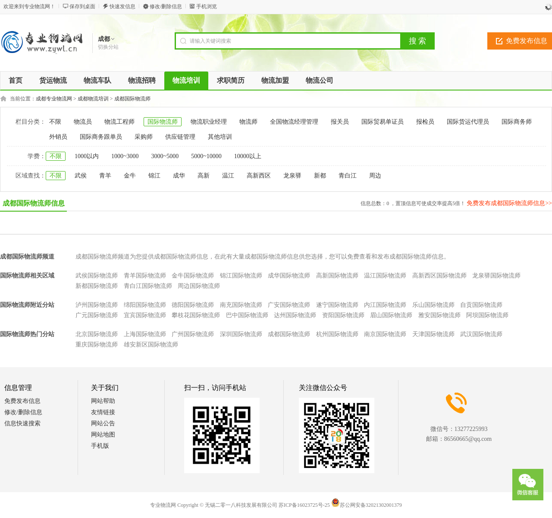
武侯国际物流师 (96, 275)
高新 (204, 175)
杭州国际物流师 (337, 334)
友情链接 (103, 412)
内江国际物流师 (385, 305)
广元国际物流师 (96, 315)
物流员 (83, 122)
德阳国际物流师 (193, 305)
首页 (15, 80)
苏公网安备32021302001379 (366, 505)
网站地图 (103, 434)
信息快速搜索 (22, 423)
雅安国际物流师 (439, 315)
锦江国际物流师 (241, 275)
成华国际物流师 (289, 275)
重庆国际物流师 (96, 344)
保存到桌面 (82, 6)
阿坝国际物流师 (487, 315)
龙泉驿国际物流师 (496, 275)
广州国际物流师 (193, 334)
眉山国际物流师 (391, 315)
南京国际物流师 (385, 334)
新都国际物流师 (96, 286)
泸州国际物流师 (96, 305)
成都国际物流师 (132, 99)
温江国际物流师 (385, 275)
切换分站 (108, 47)
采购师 (144, 137)
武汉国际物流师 (481, 334)
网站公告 (103, 423)
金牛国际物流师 (193, 275)
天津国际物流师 (433, 334)
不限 (55, 122)
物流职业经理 (209, 122)
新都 (320, 175)
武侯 (81, 175)
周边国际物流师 (199, 286)
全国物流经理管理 (294, 122)
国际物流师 (162, 122)
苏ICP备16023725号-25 (304, 505)
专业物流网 (163, 505)
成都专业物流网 (54, 99)
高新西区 (259, 175)
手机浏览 (206, 6)
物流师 (248, 122)
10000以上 (247, 156)
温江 (228, 175)
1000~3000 (125, 156)
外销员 (58, 137)
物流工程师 (119, 122)
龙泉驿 (292, 175)
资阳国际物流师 (343, 315)
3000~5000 (165, 156)
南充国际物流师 (241, 305)
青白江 (348, 175)
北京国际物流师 (96, 334)
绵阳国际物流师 (145, 305)
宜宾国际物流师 (145, 315)
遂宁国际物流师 (337, 305)
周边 (375, 175)
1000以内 (87, 156)
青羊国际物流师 (145, 275)
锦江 (154, 175)
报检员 (425, 122)
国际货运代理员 (468, 122)
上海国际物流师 (145, 334)
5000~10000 (206, 156)
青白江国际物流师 (148, 286)
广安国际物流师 (289, 305)
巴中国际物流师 (247, 315)
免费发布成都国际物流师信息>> (509, 203)
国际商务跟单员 (101, 137)
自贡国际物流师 (481, 305)
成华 (179, 175)
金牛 (130, 175)
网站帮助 (103, 401)
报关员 (340, 122)
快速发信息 (122, 6)
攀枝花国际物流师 (196, 315)
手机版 (100, 446)
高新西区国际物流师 (439, 275)
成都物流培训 (93, 99)
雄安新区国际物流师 (151, 344)
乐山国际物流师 (433, 305)
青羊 (105, 175)
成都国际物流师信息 (34, 203)
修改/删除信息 (166, 6)
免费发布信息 (22, 401)
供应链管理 (180, 137)
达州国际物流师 (295, 315)
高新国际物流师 (337, 275)
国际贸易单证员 (382, 122)
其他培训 (220, 137)
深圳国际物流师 (241, 334)
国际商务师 (517, 122)
